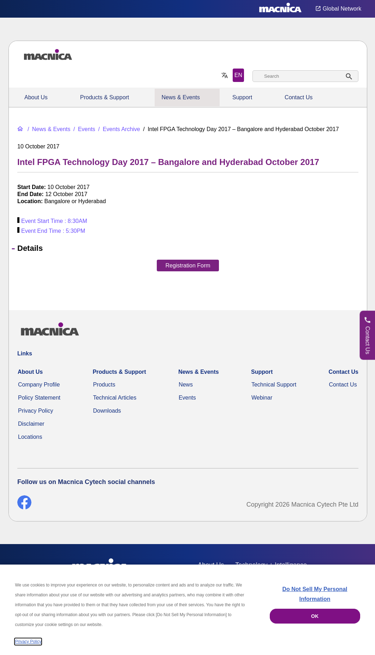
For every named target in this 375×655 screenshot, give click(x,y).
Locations (30, 437)
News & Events (181, 97)
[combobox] (305, 76)
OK (315, 616)
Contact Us (298, 97)
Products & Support (104, 97)
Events (187, 398)
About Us (36, 97)
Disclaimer (31, 424)
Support (242, 97)
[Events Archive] (118, 129)
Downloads (107, 411)
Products (104, 385)
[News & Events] (48, 129)
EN (238, 75)
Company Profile (39, 385)
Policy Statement (39, 398)
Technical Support (273, 385)
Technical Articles (114, 398)
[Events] (83, 129)
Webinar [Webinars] (261, 398)
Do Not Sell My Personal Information (314, 594)
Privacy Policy (35, 411)
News (186, 385)
